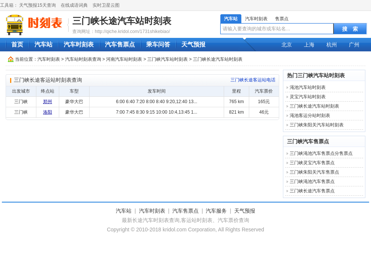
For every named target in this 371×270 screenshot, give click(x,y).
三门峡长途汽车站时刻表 (121, 21)
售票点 (282, 18)
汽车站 (231, 18)
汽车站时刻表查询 (83, 59)
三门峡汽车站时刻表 (167, 59)
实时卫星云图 (106, 5)
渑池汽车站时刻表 (308, 87)
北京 (286, 45)
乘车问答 (158, 44)
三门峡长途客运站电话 (252, 79)
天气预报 (193, 44)
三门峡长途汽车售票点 (312, 191)
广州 (354, 45)
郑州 (47, 101)
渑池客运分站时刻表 (310, 115)
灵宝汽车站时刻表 (308, 96)
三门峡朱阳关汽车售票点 (314, 172)
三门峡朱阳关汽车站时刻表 (317, 125)
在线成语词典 (74, 5)
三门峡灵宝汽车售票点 (312, 162)
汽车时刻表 (256, 18)
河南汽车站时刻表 (124, 59)
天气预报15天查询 (37, 5)
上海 (309, 45)
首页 (17, 44)
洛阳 (47, 112)
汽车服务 (216, 211)
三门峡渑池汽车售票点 (312, 181)
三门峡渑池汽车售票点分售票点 (321, 153)
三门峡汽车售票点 (308, 141)
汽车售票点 (120, 44)
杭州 (331, 45)
